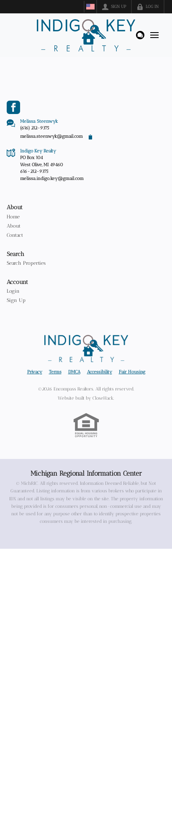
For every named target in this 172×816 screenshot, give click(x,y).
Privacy (34, 372)
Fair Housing (132, 372)
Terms (55, 372)
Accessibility (99, 372)
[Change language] (90, 7)
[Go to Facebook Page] (13, 107)
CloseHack (102, 398)
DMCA (74, 372)
